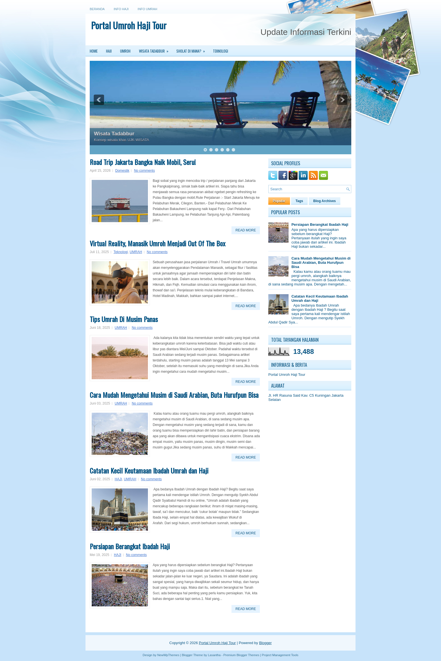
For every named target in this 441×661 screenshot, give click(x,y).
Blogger (265, 643)
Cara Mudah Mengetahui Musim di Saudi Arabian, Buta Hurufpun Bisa (174, 394)
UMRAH (136, 252)
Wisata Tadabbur (155, 49)
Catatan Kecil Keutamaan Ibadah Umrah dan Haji (149, 470)
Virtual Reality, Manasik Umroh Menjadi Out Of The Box (157, 243)
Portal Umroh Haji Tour (128, 25)
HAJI (118, 479)
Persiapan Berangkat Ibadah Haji (130, 546)
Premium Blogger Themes (241, 655)
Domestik (122, 171)
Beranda (97, 9)
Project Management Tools (280, 655)
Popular (279, 201)
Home (94, 51)
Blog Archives (324, 201)
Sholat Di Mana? (192, 49)
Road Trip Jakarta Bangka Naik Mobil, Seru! (143, 161)
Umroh (125, 51)
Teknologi (220, 51)
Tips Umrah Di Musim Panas (124, 319)
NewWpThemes (168, 655)
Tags (299, 201)
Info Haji (121, 9)
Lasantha (214, 655)
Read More (245, 230)
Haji (109, 51)
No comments (144, 171)
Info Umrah (147, 9)
